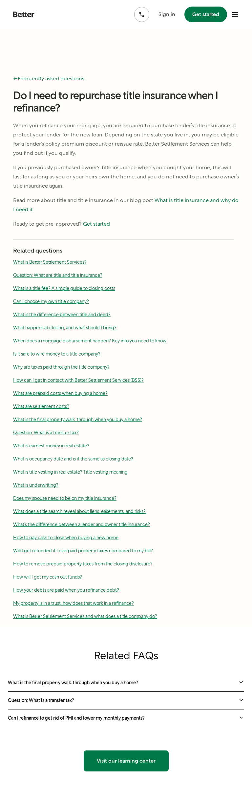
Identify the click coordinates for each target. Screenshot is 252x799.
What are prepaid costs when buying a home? (60, 393)
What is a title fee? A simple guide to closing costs (64, 288)
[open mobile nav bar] (235, 14)
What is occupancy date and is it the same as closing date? (73, 458)
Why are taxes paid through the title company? (61, 367)
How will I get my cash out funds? (47, 577)
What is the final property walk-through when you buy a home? (77, 419)
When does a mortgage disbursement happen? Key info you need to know (89, 340)
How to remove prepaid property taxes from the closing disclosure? (83, 563)
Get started (205, 14)
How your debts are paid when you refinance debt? (66, 590)
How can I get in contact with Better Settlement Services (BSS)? (78, 380)
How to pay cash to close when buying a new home (65, 537)
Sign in (166, 14)
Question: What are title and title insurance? (57, 275)
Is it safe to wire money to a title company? (56, 354)
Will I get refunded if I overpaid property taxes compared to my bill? (83, 550)
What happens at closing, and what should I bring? (64, 327)
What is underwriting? (35, 485)
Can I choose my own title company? (51, 301)
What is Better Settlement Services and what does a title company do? (85, 616)
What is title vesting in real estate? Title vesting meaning (70, 472)
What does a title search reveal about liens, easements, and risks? (79, 511)
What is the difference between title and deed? (62, 314)
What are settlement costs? (41, 406)
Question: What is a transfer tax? (46, 432)
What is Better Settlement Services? (50, 262)
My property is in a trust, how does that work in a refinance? (73, 603)
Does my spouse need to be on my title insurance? (64, 498)
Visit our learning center (126, 761)
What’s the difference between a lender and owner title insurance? (81, 524)
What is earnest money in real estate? (51, 445)
